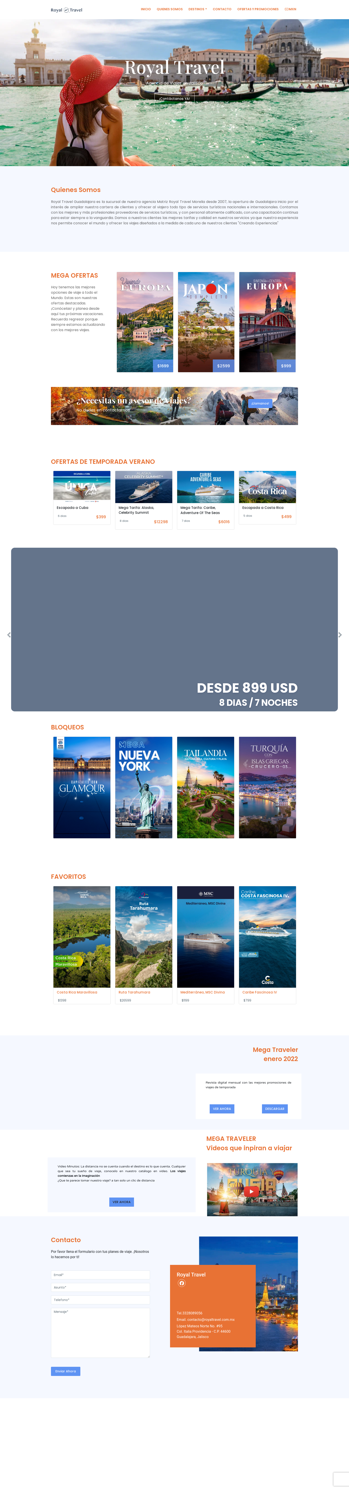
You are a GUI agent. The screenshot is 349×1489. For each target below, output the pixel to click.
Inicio (146, 9)
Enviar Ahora (65, 1371)
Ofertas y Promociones (258, 9)
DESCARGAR (274, 1109)
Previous (112, 324)
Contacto (222, 9)
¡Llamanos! (260, 403)
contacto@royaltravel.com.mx (211, 1320)
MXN (290, 9)
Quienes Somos (170, 9)
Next (300, 324)
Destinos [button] (196, 9)
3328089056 (192, 1313)
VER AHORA (222, 1109)
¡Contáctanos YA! (174, 98)
